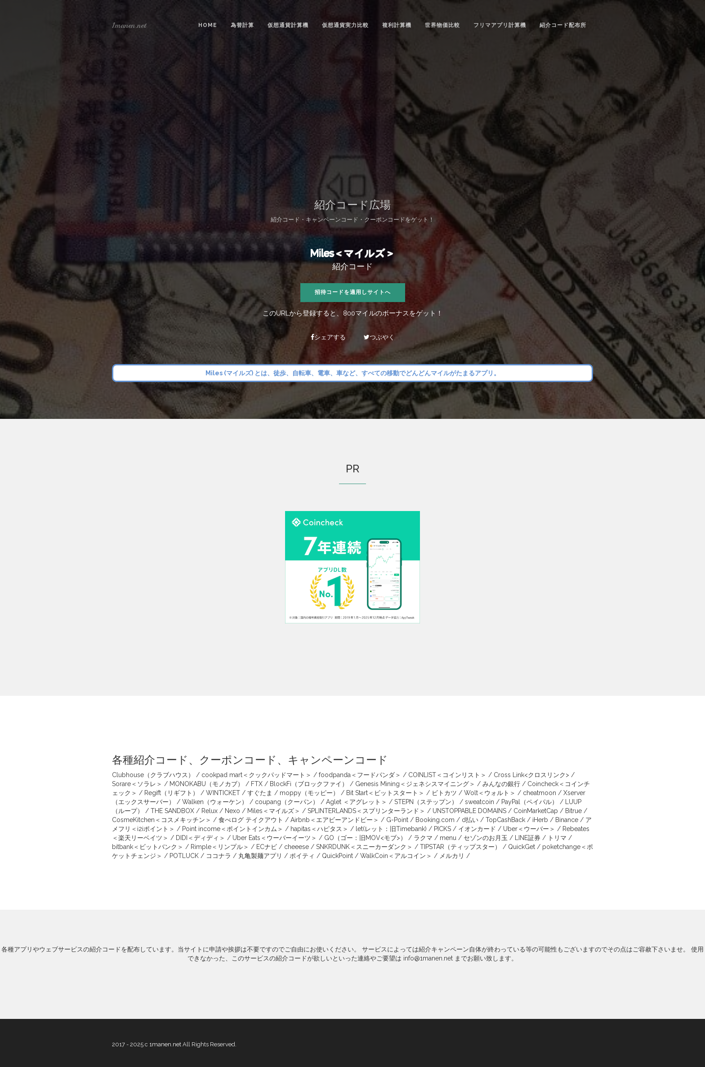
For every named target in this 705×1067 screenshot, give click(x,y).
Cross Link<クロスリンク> (531, 774)
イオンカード (477, 828)
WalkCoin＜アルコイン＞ (396, 855)
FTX (257, 783)
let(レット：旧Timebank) (391, 828)
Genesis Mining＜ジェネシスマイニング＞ (415, 783)
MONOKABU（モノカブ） (207, 783)
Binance (566, 819)
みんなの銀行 (501, 783)
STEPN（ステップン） (426, 801)
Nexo (232, 810)
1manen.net (129, 25)
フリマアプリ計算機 (499, 25)
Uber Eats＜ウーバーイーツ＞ (274, 837)
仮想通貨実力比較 (345, 25)
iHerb (540, 819)
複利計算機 (396, 25)
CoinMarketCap (535, 810)
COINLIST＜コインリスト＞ (447, 774)
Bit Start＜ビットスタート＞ (385, 792)
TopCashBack (505, 819)
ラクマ (423, 837)
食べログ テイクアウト (251, 819)
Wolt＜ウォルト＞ (490, 792)
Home (207, 25)
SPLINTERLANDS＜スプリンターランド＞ (366, 810)
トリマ (557, 837)
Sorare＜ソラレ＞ (137, 783)
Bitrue (573, 810)
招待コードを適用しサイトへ (353, 292)
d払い (470, 819)
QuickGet (521, 846)
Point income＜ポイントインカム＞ (232, 828)
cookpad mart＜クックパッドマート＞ (256, 774)
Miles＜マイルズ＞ (352, 253)
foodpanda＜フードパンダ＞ (360, 774)
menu (448, 837)
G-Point (397, 819)
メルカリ (451, 855)
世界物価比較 (442, 25)
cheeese (296, 846)
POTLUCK (184, 855)
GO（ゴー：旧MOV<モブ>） (365, 837)
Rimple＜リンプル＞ (220, 846)
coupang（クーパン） (287, 801)
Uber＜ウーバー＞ (529, 828)
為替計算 (242, 25)
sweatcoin (479, 801)
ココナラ (218, 855)
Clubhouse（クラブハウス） (153, 774)
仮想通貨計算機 (288, 25)
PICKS (442, 828)
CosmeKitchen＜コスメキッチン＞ (161, 819)
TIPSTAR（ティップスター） (460, 846)
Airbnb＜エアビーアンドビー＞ (334, 819)
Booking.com (435, 819)
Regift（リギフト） (171, 792)
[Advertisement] (352, 118)
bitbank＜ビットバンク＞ (147, 846)
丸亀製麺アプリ (260, 855)
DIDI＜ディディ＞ (200, 837)
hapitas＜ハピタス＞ (319, 828)
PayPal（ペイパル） (529, 801)
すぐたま (259, 792)
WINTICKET (223, 792)
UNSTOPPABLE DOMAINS (469, 810)
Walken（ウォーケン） (215, 801)
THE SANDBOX (172, 810)
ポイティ (302, 855)
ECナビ (266, 846)
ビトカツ (444, 792)
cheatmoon (539, 792)
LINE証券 (527, 837)
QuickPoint (337, 855)
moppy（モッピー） (309, 792)
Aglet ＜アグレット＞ (356, 801)
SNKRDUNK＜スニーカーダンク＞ (364, 846)
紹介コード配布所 (563, 25)
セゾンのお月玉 (486, 837)
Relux (209, 810)
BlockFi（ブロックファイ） (309, 783)
